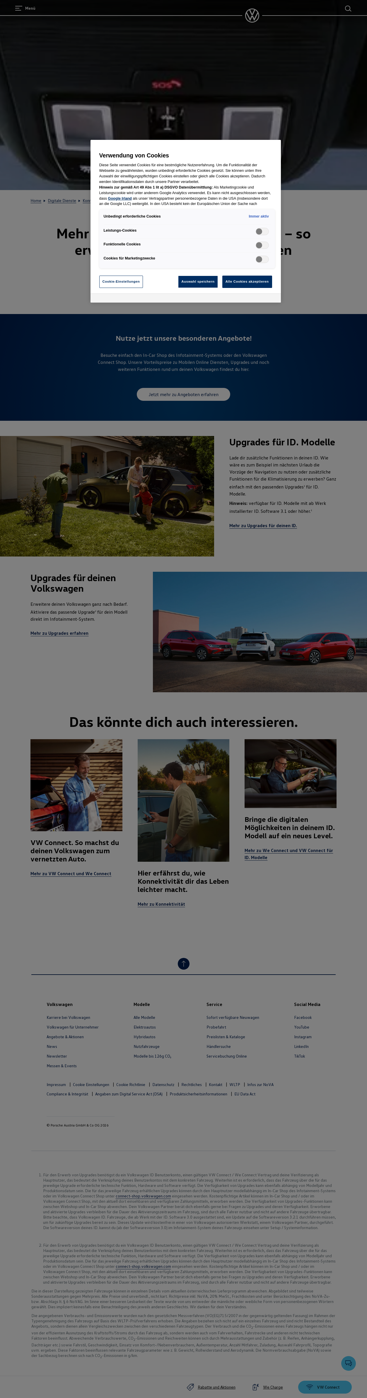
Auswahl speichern (197, 281)
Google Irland (120, 198)
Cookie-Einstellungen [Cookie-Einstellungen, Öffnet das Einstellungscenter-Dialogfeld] (121, 281)
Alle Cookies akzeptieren (247, 281)
